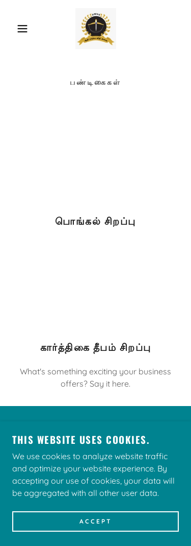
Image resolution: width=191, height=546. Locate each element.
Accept (95, 522)
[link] (95, 28)
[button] (15, 28)
